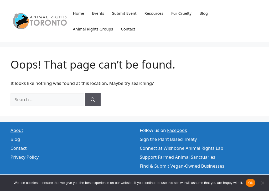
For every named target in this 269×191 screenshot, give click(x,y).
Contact (128, 29)
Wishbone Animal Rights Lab (193, 148)
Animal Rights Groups (93, 29)
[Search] (93, 99)
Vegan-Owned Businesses (197, 166)
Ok (250, 183)
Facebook (177, 130)
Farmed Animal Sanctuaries (186, 157)
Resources (153, 13)
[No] (262, 182)
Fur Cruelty (181, 13)
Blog (203, 13)
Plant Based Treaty (177, 139)
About (17, 130)
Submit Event (124, 13)
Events (98, 13)
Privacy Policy (25, 157)
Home (78, 13)
